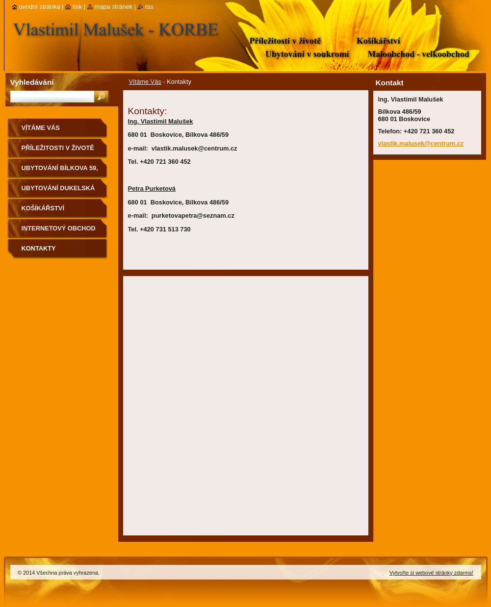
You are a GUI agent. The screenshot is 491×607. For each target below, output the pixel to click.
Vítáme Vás (145, 81)
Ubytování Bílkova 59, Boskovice (60, 171)
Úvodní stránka (39, 6)
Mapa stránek (114, 6)
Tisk (77, 6)
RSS (149, 6)
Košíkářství (43, 208)
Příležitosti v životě (58, 148)
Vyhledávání (32, 82)
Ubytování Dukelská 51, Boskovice (58, 191)
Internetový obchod (59, 228)
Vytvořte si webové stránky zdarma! (431, 573)
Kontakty (39, 248)
